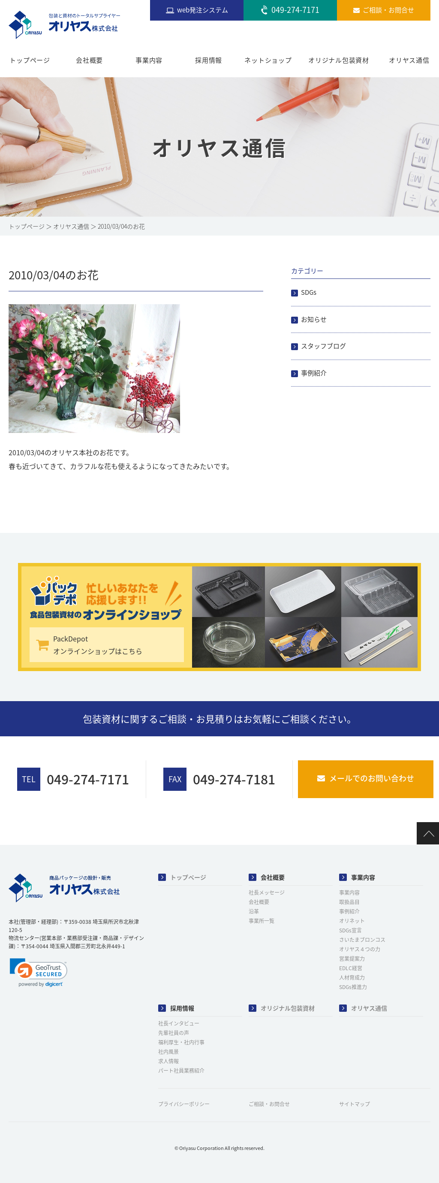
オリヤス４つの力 (359, 949)
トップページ (29, 60)
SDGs (308, 292)
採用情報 (208, 60)
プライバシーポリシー (184, 1104)
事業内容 (148, 60)
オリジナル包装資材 (338, 60)
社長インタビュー (178, 1023)
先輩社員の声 (173, 1033)
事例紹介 (314, 373)
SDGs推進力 (353, 987)
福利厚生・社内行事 (181, 1042)
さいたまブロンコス (362, 940)
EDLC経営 (350, 968)
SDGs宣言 (350, 930)
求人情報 (168, 1061)
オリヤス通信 (409, 60)
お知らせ (314, 319)
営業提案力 (352, 958)
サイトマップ (354, 1104)
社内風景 (168, 1052)
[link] (39, 973)
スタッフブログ (323, 346)
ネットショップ (268, 60)
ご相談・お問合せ (269, 1104)
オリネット (352, 921)
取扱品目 (349, 902)
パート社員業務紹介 (181, 1070)
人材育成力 (352, 977)
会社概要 (89, 60)
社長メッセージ (267, 892)
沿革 (254, 911)
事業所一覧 (261, 921)
